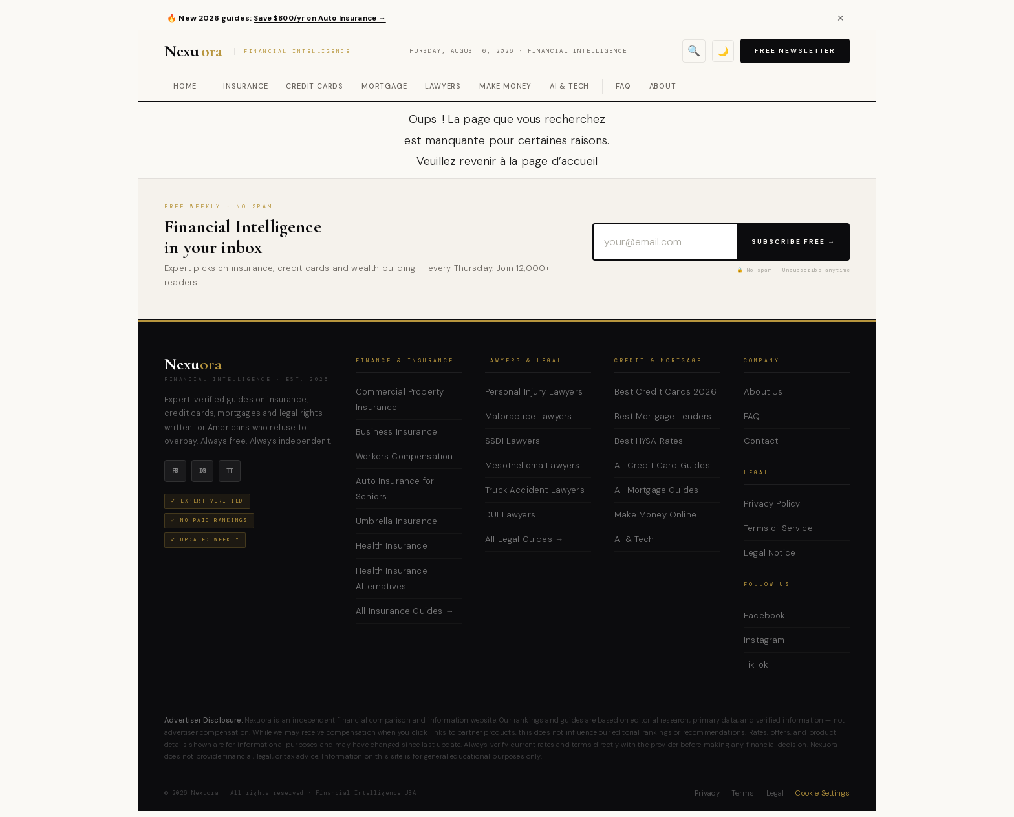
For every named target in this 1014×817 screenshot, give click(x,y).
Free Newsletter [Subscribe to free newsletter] (795, 51)
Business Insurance (396, 431)
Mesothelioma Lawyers (532, 465)
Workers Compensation (404, 456)
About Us (763, 391)
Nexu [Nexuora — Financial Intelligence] (259, 51)
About (662, 86)
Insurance (245, 86)
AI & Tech (569, 86)
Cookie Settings (822, 793)
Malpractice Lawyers (528, 416)
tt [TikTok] (229, 471)
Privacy (707, 793)
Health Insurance (391, 545)
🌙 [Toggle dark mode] (723, 50)
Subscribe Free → (793, 241)
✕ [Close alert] (841, 18)
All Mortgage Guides (656, 490)
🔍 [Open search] (692, 51)
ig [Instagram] (202, 471)
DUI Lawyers (510, 514)
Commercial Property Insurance (400, 399)
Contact (761, 440)
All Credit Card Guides (662, 465)
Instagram (764, 640)
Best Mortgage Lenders (663, 416)
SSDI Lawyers (512, 440)
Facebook (764, 615)
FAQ (623, 86)
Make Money (505, 86)
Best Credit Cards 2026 (665, 391)
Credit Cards (314, 86)
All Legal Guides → (524, 539)
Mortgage (384, 86)
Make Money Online (655, 514)
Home (185, 86)
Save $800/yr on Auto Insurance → (325, 18)
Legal (775, 793)
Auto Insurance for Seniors (395, 488)
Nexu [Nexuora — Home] (193, 364)
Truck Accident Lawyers (535, 490)
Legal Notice (769, 552)
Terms (743, 793)
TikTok (756, 664)
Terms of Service (778, 528)
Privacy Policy (772, 503)
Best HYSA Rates (649, 440)
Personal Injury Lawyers (534, 391)
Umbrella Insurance (396, 521)
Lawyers (443, 86)
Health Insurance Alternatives (391, 578)
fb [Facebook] (175, 471)
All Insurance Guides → (405, 610)
